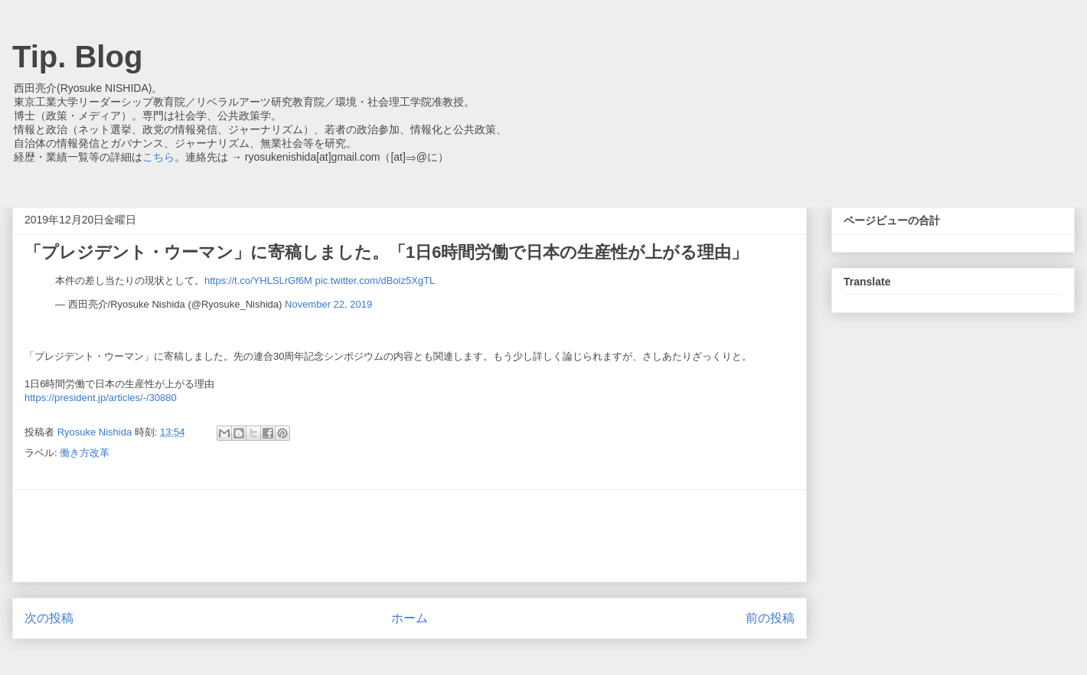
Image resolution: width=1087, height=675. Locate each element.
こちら (158, 157)
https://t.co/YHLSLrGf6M (258, 280)
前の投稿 (770, 617)
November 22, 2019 (328, 304)
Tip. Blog (77, 56)
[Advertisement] (409, 535)
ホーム (409, 617)
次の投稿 (48, 617)
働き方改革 (84, 452)
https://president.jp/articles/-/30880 (100, 397)
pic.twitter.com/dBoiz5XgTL (375, 280)
